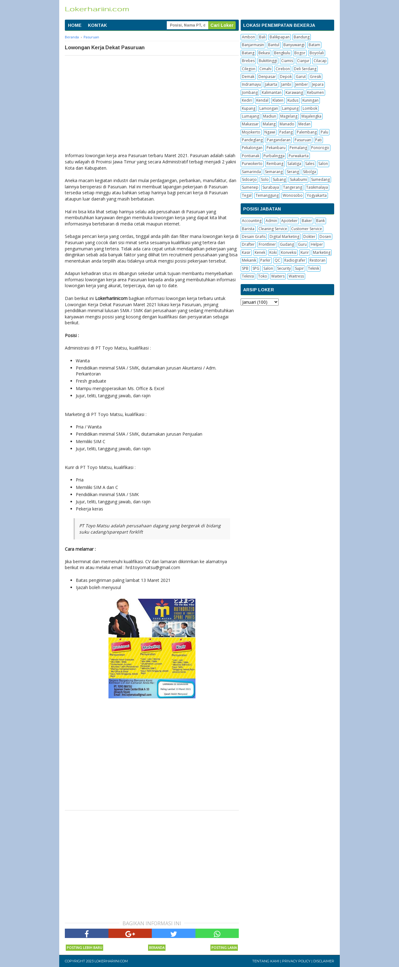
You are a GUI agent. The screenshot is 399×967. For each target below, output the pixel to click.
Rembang (275, 163)
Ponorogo (320, 147)
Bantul (273, 44)
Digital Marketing (284, 236)
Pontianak (250, 155)
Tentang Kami (265, 961)
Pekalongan (252, 147)
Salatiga (294, 163)
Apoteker (289, 220)
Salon (323, 163)
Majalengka (311, 116)
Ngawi (269, 132)
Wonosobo (293, 195)
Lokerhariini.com (111, 961)
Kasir (246, 252)
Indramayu (251, 84)
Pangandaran (279, 140)
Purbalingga (274, 155)
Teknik (313, 268)
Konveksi (288, 252)
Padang (286, 132)
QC (277, 260)
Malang (269, 124)
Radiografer (294, 260)
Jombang (250, 92)
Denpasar (267, 76)
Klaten (277, 100)
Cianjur (303, 60)
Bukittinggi (268, 60)
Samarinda (251, 171)
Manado (287, 124)
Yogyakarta (317, 195)
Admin (271, 220)
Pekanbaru (276, 147)
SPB (245, 268)
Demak (248, 76)
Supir (299, 268)
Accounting (252, 220)
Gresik (315, 76)
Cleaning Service (272, 228)
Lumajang (250, 116)
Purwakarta (299, 155)
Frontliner (267, 244)
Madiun (269, 116)
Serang (293, 171)
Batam (314, 44)
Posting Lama (224, 947)
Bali (262, 37)
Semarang (274, 171)
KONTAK (97, 25)
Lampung (290, 108)
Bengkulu (282, 53)
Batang (248, 53)
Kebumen (315, 92)
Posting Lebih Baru (84, 947)
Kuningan (310, 100)
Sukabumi (298, 179)
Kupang (248, 108)
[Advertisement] (152, 102)
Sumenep (250, 187)
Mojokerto (251, 132)
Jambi (286, 84)
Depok (286, 76)
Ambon (248, 37)
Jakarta (271, 84)
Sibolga (309, 171)
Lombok (310, 108)
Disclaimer (323, 961)
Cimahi (265, 68)
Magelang (288, 116)
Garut (301, 76)
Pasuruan (303, 140)
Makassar (250, 124)
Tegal (247, 195)
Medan (304, 124)
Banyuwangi (294, 44)
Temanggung (267, 195)
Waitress (296, 276)
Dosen (325, 236)
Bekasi (264, 53)
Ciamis (287, 60)
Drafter (248, 244)
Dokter (309, 236)
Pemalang (298, 147)
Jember (301, 84)
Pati (318, 140)
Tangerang (292, 187)
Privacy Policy (296, 961)
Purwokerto (252, 163)
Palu (324, 132)
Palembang (307, 132)
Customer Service (306, 228)
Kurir (304, 252)
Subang (279, 179)
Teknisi (248, 276)
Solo (265, 179)
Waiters (278, 276)
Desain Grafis (254, 236)
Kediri (247, 100)
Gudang (287, 244)
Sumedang (320, 179)
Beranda (157, 947)
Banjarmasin (253, 44)
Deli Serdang (305, 68)
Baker (307, 220)
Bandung (302, 37)
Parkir (265, 260)
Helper (317, 244)
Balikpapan (280, 37)
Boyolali (317, 53)
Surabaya (270, 187)
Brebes (248, 60)
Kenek (260, 252)
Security (284, 268)
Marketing (321, 252)
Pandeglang (252, 140)
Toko (262, 276)
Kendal (262, 100)
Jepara (318, 84)
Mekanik (249, 260)
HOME (75, 25)
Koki (273, 252)
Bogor (299, 53)
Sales (309, 163)
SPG (255, 268)
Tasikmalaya (317, 187)
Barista (248, 228)
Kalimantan (271, 92)
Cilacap (320, 60)
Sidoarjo (249, 179)
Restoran (317, 260)
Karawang (294, 92)
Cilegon (248, 68)
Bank (320, 220)
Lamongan (268, 108)
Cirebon (283, 68)
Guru (302, 244)
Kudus (292, 100)
